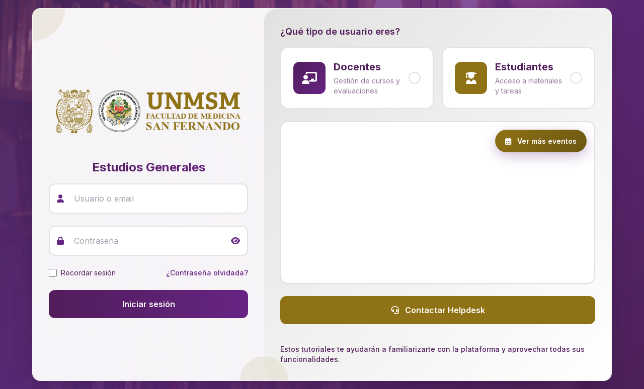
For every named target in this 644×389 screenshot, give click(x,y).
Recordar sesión (88, 272)
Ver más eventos (541, 141)
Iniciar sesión (148, 304)
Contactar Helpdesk (438, 310)
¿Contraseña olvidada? (207, 272)
